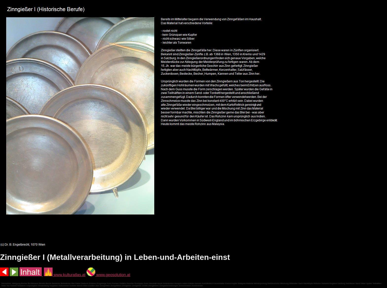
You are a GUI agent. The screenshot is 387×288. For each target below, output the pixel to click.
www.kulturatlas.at (64, 275)
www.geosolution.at (108, 275)
